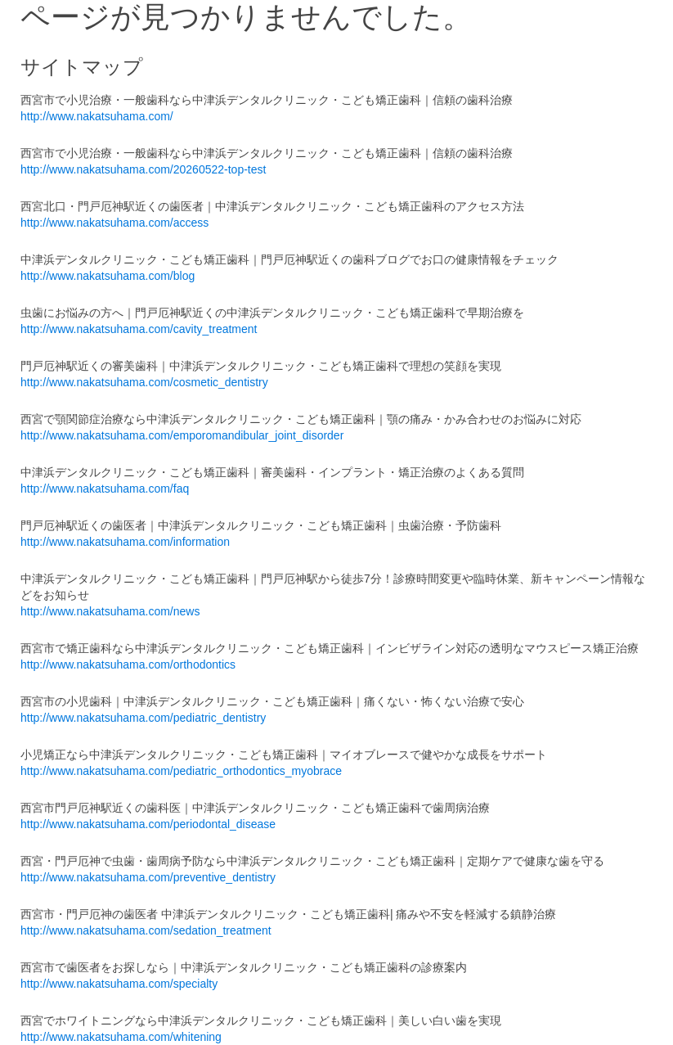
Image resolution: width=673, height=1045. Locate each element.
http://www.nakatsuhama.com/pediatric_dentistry (143, 717)
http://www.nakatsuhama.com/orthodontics (128, 664)
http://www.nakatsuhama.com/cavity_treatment (138, 329)
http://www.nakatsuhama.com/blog (107, 275)
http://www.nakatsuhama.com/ (96, 116)
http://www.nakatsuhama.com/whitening (121, 1036)
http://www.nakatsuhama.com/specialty (119, 983)
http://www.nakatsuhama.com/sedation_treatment (145, 930)
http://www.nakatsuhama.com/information (125, 541)
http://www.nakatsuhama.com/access (114, 222)
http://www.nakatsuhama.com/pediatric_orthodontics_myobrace (181, 770)
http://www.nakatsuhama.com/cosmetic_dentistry (144, 382)
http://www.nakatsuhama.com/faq (104, 488)
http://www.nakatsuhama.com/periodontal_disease (148, 824)
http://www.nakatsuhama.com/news (110, 611)
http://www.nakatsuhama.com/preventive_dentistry (148, 877)
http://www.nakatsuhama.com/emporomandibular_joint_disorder (181, 435)
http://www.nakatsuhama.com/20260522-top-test (143, 169)
